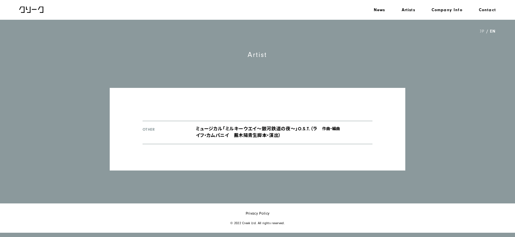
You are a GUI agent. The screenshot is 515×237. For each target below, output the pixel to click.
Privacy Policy (257, 213)
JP (482, 31)
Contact (487, 9)
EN (492, 31)
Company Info (447, 9)
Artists (408, 9)
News (379, 9)
